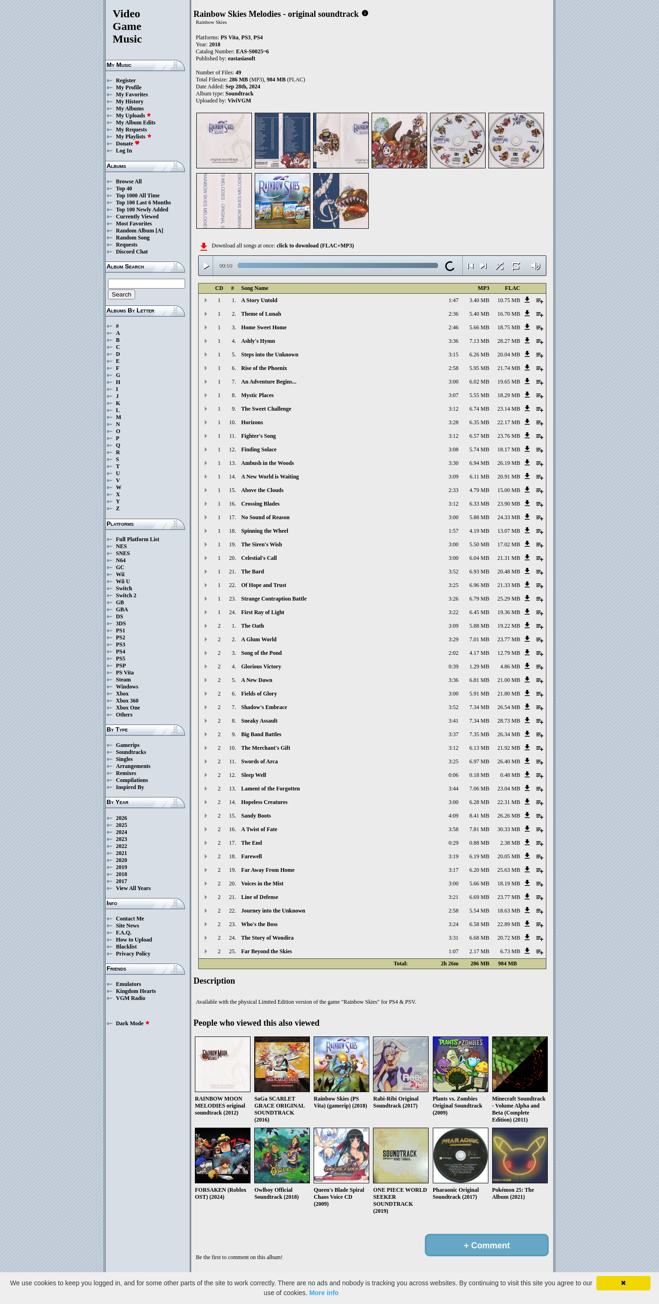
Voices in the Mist (262, 883)
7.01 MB (479, 639)
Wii (120, 574)
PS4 (120, 651)
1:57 (453, 531)
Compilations (132, 780)
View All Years (133, 888)
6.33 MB (479, 503)
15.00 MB (508, 490)
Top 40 (124, 188)
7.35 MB (479, 734)
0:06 (453, 775)
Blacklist (126, 946)
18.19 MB (508, 883)
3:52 (453, 571)
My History (129, 101)
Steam (123, 679)
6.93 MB (479, 571)
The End (251, 843)
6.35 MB (479, 422)
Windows (127, 686)
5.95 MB (479, 368)
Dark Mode (133, 1023)
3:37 (453, 734)
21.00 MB (508, 680)
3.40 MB (479, 300)
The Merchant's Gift (265, 748)
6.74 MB (479, 409)
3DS (121, 623)
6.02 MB (479, 381)
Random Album (135, 230)
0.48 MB (510, 775)
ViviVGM (239, 100)
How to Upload (134, 939)
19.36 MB (508, 612)
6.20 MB (479, 870)
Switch (124, 588)
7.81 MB (479, 829)
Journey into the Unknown (273, 910)
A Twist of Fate (259, 829)
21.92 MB (508, 748)
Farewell (251, 856)
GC (120, 567)
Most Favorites (134, 223)
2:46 (453, 327)
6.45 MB (479, 612)
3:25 (453, 585)
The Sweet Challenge (266, 409)
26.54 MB (508, 707)
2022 (121, 846)
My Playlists (134, 136)
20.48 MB (508, 571)
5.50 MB (479, 544)
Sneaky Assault (259, 720)
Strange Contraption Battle (274, 598)
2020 (121, 860)
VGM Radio (130, 998)
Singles (124, 759)
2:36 (453, 314)
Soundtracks (131, 752)
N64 (121, 560)
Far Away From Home (267, 870)
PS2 (120, 637)
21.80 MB (508, 693)
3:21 (453, 897)
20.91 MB (508, 476)
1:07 (453, 951)
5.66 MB (479, 327)
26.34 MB (508, 734)
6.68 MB (479, 938)
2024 (121, 832)
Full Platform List (137, 539)
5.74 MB (479, 449)
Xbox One (128, 707)
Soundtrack (239, 93)
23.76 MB (508, 436)
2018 (121, 874)
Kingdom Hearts (136, 991)
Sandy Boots (256, 815)
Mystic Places (257, 395)
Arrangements (133, 766)
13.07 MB (508, 531)
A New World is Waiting (270, 476)
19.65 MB (508, 381)
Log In (124, 150)
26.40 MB (508, 761)
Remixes (126, 773)
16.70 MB (508, 314)
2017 (121, 881)
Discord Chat (132, 251)
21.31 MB (508, 558)
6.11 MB (479, 476)
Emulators (128, 984)
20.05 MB (508, 856)
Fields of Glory (259, 693)
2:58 (453, 368)
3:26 (453, 598)
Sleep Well (253, 775)
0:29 (453, 843)
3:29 (453, 639)
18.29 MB (508, 395)
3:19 (453, 856)
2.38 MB (510, 843)
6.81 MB (479, 680)
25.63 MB (508, 870)
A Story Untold (259, 300)
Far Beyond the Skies (266, 951)
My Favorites (132, 94)
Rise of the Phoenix (264, 368)
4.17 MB (479, 653)
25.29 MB (508, 598)
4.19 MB (479, 531)
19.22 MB (508, 626)
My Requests (131, 129)
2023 (121, 839)
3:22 (453, 612)
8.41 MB (479, 815)
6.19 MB (479, 856)
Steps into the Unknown (269, 354)
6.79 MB (479, 598)
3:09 (453, 476)
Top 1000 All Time (137, 195)
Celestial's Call (259, 558)
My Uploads (133, 115)
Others (124, 714)
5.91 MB (479, 693)
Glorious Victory (261, 666)
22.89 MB (508, 924)
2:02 (453, 653)
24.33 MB (508, 517)
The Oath (252, 626)
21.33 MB (508, 585)
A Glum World (259, 639)
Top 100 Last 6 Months (143, 202)
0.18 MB (479, 775)
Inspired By (130, 787)
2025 (121, 825)
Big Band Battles (261, 734)
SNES (123, 553)
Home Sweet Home (264, 327)
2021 (121, 853)
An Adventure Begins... (268, 381)
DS (119, 616)
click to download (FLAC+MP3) (315, 245)
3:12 (453, 409)
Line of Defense (259, 897)
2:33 (453, 490)
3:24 (453, 924)
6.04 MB (479, 558)
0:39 (453, 666)
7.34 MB (479, 707)
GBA (122, 609)
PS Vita (125, 672)
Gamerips (128, 745)
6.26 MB (479, 354)
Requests (126, 244)
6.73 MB (510, 951)
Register (126, 80)
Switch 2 (126, 595)
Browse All (129, 181)
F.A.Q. (123, 932)
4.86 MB (510, 666)
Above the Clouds (262, 490)
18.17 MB (508, 449)
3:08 (453, 449)
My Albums (130, 108)
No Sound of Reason (265, 517)
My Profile (129, 87)
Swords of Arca (259, 761)
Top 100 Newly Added (142, 209)
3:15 (453, 354)
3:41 (453, 720)
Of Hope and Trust (264, 585)
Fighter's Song (258, 436)
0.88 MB (479, 843)
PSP (121, 665)
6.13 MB (479, 748)
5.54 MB (479, 910)
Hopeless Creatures (264, 802)
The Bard (252, 571)
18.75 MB (508, 327)
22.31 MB (508, 802)
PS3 (120, 644)
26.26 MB (508, 815)
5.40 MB (479, 314)
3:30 (453, 463)
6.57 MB (479, 436)
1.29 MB (479, 666)
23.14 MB (508, 409)
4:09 (453, 815)
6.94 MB (479, 463)
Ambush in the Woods (267, 463)
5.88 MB (479, 517)
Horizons (252, 422)
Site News (127, 925)
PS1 (120, 630)
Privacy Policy (133, 953)
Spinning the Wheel (264, 531)
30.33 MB (508, 829)
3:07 (453, 395)
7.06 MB (479, 788)
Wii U (123, 581)
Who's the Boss (259, 924)
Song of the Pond (261, 653)
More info (324, 1293)
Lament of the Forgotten (270, 788)
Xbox (122, 693)
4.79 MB (479, 490)
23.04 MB (508, 788)
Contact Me (130, 918)
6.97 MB (479, 761)
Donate (128, 143)
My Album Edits (136, 122)
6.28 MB (479, 802)
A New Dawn (256, 680)
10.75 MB (508, 300)
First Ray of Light (262, 612)
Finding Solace (259, 449)
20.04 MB (508, 354)
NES (121, 546)
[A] (160, 230)
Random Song (133, 237)
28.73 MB (508, 720)
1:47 (453, 300)
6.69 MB (479, 897)
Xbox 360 (127, 700)
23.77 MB (508, 639)
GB (120, 602)
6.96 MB (479, 585)
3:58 (453, 829)
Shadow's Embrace (264, 707)
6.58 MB (479, 924)
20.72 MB (508, 938)
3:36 (453, 341)
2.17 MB (479, 951)
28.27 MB (508, 341)
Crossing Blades (260, 503)
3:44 (453, 788)
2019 (121, 867)
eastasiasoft (242, 58)
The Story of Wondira (267, 938)
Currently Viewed (137, 216)
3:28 (453, 422)
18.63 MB (508, 910)
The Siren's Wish (261, 544)
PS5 (120, 658)
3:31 (453, 938)
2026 (121, 818)
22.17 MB (508, 422)
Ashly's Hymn (258, 341)
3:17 (453, 870)
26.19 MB (508, 463)
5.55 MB (479, 395)
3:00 (453, 381)
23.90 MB (508, 503)
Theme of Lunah (261, 314)
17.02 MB (508, 544)
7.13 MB (479, 341)
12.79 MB (508, 653)
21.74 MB (508, 368)
